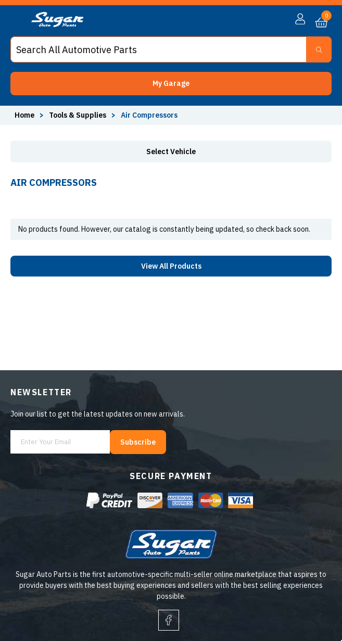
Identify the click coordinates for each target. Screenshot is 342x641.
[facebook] (168, 620)
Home (24, 115)
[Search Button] (319, 49)
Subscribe (138, 442)
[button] (171, 83)
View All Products (171, 266)
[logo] (57, 24)
